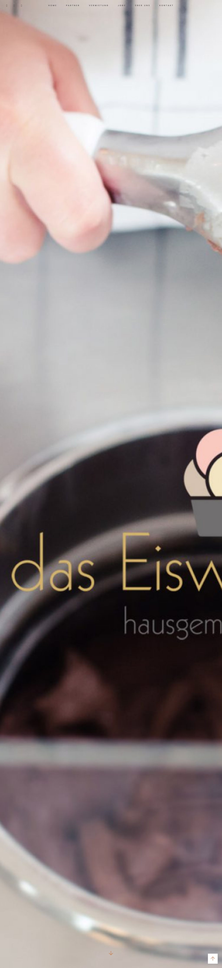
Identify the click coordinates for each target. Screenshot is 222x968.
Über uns (142, 5)
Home (52, 5)
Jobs (122, 5)
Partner (73, 5)
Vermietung (99, 5)
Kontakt (166, 5)
